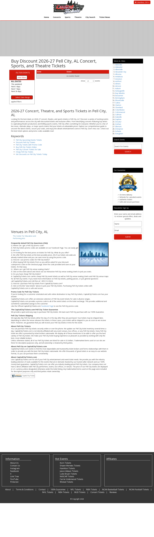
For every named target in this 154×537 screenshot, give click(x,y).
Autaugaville (120, 91)
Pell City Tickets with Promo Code (29, 145)
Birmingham (120, 98)
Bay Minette (120, 93)
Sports (67, 17)
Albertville (119, 69)
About (8, 489)
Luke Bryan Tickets (68, 474)
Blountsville (119, 100)
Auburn (118, 88)
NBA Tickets (91, 489)
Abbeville (118, 65)
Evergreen (119, 133)
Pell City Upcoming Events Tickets (29, 140)
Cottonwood (120, 112)
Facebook (14, 471)
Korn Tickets (65, 463)
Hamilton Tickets (67, 468)
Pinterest (14, 482)
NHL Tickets (47, 492)
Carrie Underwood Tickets (71, 479)
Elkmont (118, 126)
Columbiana (119, 110)
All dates (16, 81)
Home (46, 17)
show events (90, 81)
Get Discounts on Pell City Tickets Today (31, 154)
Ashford (118, 81)
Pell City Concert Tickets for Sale (28, 149)
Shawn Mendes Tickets (70, 465)
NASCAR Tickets (67, 476)
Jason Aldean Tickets (69, 471)
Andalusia (119, 76)
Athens (118, 84)
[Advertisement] (60, 210)
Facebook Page (47, 306)
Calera (117, 103)
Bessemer (119, 95)
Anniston (118, 79)
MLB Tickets (79, 492)
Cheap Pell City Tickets (24, 152)
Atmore (118, 86)
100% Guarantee (58, 489)
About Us (14, 463)
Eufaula (118, 131)
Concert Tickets (97, 492)
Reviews (113, 492)
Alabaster (118, 67)
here (17, 250)
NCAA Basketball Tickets (113, 489)
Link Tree (14, 476)
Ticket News (104, 17)
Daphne (118, 119)
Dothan (118, 124)
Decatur (118, 122)
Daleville (118, 117)
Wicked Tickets (66, 482)
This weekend (16, 84)
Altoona (118, 74)
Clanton (118, 105)
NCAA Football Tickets (139, 489)
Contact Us (15, 465)
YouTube (14, 479)
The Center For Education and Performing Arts (24, 237)
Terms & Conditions (25, 489)
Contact (42, 489)
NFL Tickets (76, 489)
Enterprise (119, 129)
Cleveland (119, 107)
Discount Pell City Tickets (25, 142)
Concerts (57, 17)
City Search (90, 17)
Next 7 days (15, 89)
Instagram (15, 468)
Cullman (118, 114)
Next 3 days (15, 86)
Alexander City (120, 72)
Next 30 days (16, 91)
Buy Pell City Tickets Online (26, 147)
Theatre (77, 17)
